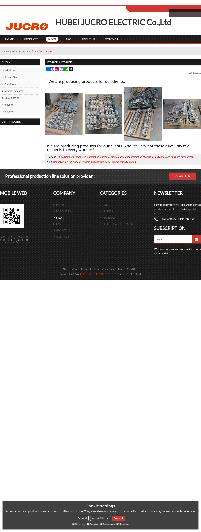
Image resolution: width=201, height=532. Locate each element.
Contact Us (182, 176)
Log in (146, 3)
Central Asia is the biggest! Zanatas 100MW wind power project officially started (94, 162)
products (23, 51)
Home (6, 51)
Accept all (118, 518)
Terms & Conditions (128, 269)
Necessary (78, 524)
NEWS (52, 39)
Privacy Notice (108, 269)
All (13, 51)
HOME (9, 39)
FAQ (68, 39)
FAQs (96, 269)
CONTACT (111, 39)
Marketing (122, 524)
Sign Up (153, 3)
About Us (68, 269)
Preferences (107, 524)
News (78, 269)
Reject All (82, 518)
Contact (86, 269)
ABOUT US (88, 39)
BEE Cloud (135, 274)
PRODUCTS (31, 39)
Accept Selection (100, 518)
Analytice (93, 524)
